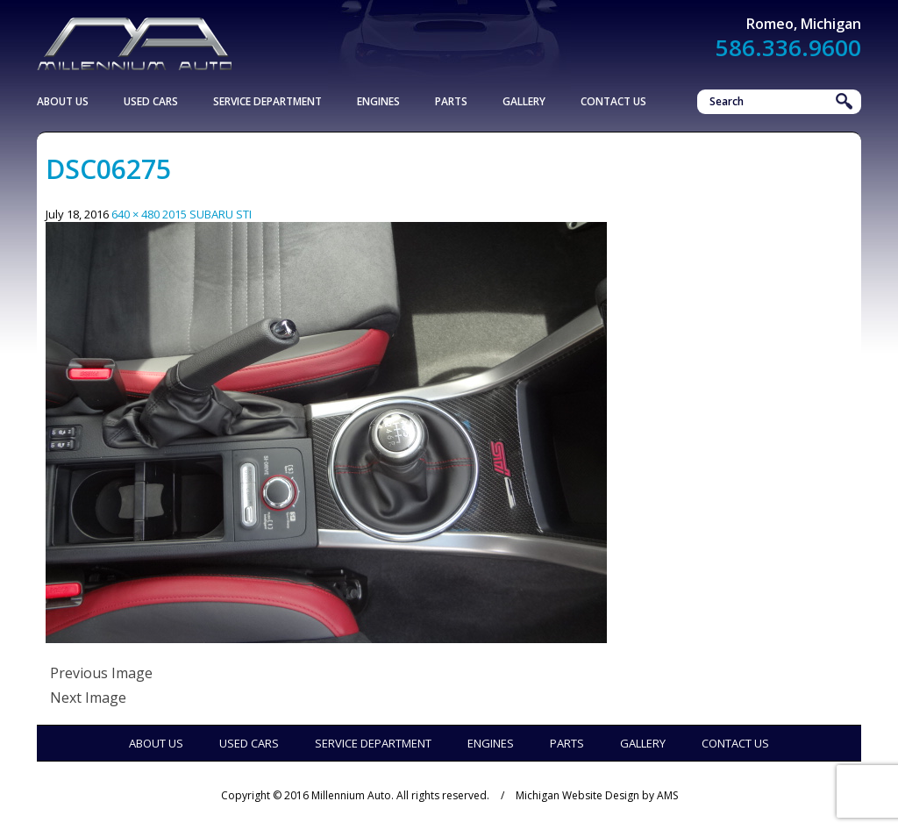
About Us (63, 101)
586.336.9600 (788, 47)
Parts (451, 101)
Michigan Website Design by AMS (597, 795)
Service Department (267, 101)
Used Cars (151, 101)
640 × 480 (135, 214)
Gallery (523, 101)
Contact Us (613, 101)
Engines (378, 101)
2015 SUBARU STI (207, 214)
